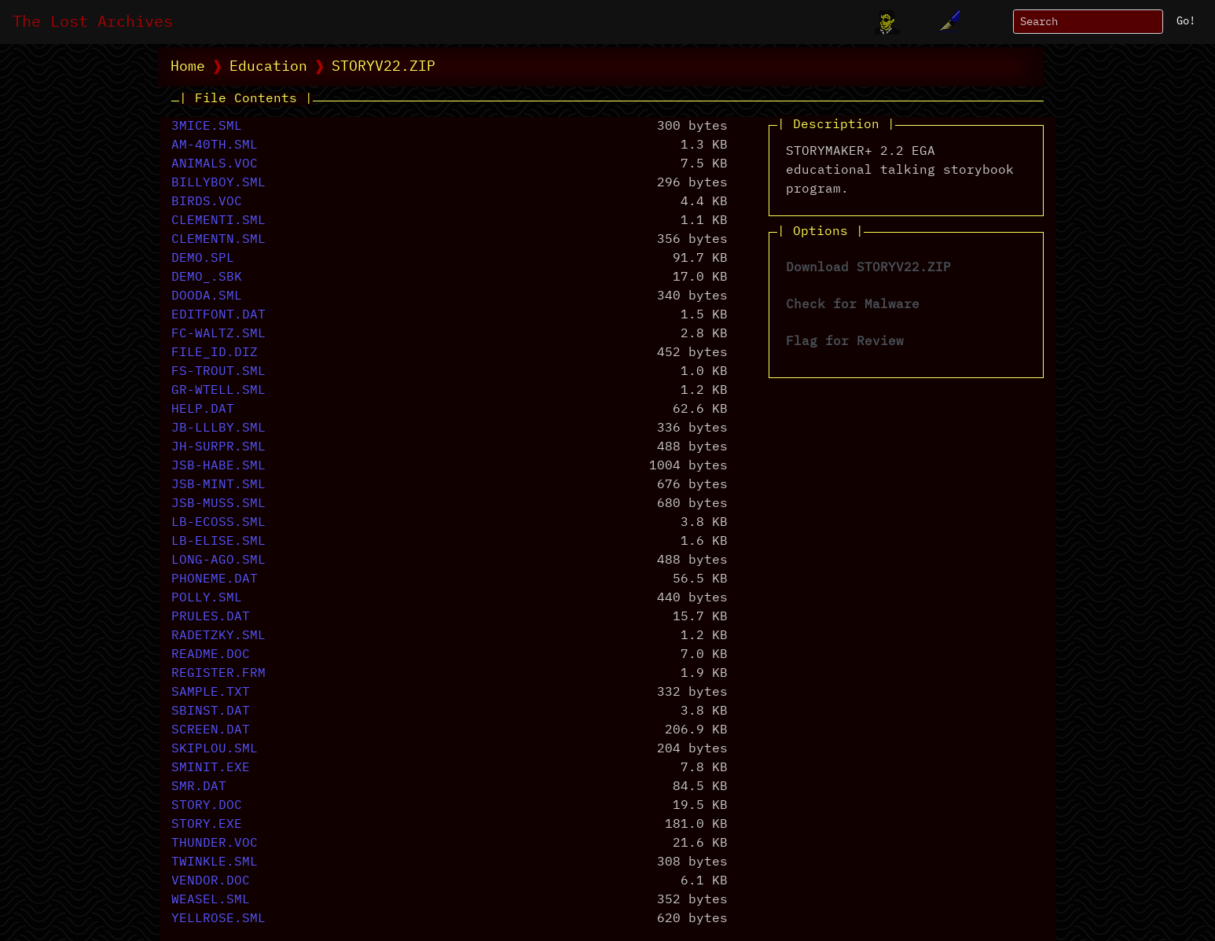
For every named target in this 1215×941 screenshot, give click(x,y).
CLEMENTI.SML (218, 221)
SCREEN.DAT (210, 730)
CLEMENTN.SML (218, 239)
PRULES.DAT (210, 617)
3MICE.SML (206, 126)
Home (188, 67)
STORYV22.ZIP (383, 67)
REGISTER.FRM (218, 673)
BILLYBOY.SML (218, 183)
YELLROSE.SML (218, 919)
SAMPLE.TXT (210, 692)
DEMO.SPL (202, 258)
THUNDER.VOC (214, 843)
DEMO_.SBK (206, 277)
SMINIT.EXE (210, 768)
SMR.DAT (198, 787)
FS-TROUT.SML (218, 372)
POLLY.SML (206, 598)
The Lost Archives (93, 22)
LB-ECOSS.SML (218, 522)
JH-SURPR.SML (218, 447)
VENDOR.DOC (210, 881)
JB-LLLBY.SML (218, 428)
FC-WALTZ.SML (218, 334)
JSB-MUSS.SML (218, 504)
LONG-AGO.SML (218, 560)
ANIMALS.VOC (214, 164)
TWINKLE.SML (214, 862)
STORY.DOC (206, 805)
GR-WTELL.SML (218, 390)
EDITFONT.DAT (218, 315)
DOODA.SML (206, 296)
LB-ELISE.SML (218, 541)
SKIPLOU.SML (214, 749)
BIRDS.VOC (206, 202)
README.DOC (210, 655)
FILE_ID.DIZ (214, 353)
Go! (1185, 21)
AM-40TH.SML (214, 145)
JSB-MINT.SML (218, 485)
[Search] (1088, 21)
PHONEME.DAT (214, 579)
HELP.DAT (202, 409)
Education (268, 67)
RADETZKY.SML (218, 636)
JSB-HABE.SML (218, 466)
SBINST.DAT (210, 711)
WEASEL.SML (210, 900)
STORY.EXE (206, 824)
